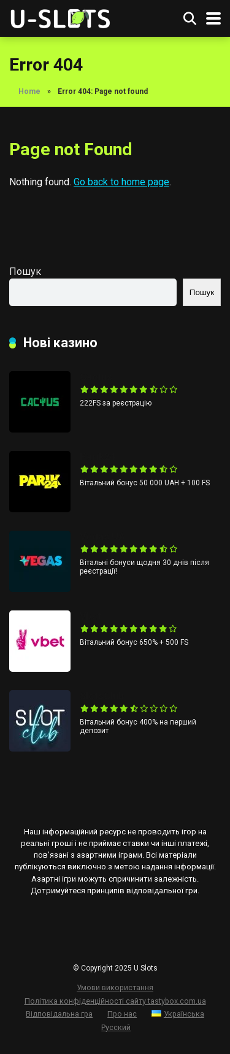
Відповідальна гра (59, 1013)
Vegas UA (102, 536)
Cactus (96, 377)
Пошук (25, 271)
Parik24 (97, 457)
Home (29, 91)
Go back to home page (121, 182)
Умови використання (115, 987)
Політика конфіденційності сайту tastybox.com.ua (115, 1001)
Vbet (90, 616)
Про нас (122, 1013)
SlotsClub (102, 696)
